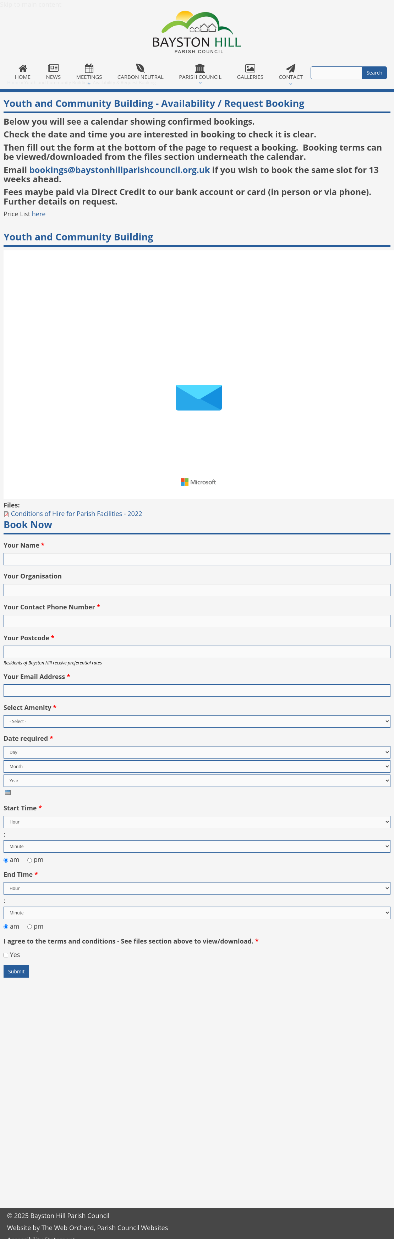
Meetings (89, 72)
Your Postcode (29, 638)
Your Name (24, 545)
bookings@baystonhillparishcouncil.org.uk (119, 169)
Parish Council (200, 72)
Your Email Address (37, 676)
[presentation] (8, 792)
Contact (291, 72)
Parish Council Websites (132, 1227)
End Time (21, 874)
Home (23, 72)
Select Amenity (30, 707)
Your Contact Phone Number (52, 607)
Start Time (23, 808)
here (39, 214)
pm (39, 859)
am (15, 859)
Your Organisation (33, 576)
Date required (28, 738)
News (53, 72)
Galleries (250, 72)
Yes (15, 954)
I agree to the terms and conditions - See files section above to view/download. (131, 941)
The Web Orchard (68, 1227)
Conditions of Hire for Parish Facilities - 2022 (76, 513)
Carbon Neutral (140, 72)
